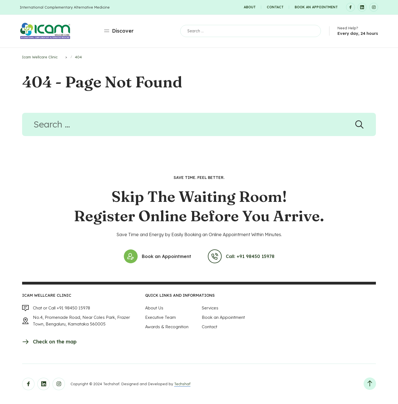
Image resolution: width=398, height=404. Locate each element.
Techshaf (182, 384)
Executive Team (160, 317)
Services (210, 308)
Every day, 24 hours (357, 33)
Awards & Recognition (166, 326)
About (250, 7)
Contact (275, 7)
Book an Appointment (316, 7)
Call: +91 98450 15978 (241, 256)
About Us (154, 308)
